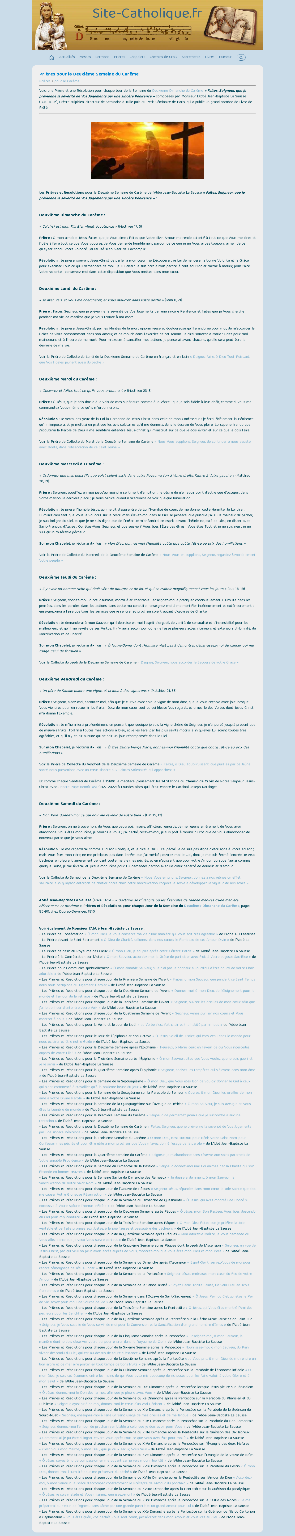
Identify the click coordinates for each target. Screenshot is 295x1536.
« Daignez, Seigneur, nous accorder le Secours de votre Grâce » (188, 662)
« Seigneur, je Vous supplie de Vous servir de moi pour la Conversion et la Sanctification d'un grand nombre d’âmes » (132, 1325)
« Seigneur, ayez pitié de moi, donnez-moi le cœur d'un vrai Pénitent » (110, 1404)
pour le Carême (67, 81)
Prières (119, 57)
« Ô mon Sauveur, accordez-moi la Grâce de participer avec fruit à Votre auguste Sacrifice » (177, 957)
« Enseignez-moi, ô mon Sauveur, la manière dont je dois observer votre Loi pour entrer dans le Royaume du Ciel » (141, 1339)
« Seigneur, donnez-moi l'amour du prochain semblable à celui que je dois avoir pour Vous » (112, 1427)
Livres (209, 57)
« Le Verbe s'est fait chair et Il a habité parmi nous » (179, 1025)
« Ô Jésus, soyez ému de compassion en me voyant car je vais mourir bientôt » (103, 1461)
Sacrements (191, 57)
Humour (225, 57)
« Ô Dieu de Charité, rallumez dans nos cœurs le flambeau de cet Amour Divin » (165, 940)
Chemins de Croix (163, 57)
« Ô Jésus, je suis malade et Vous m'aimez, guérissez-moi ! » (87, 1495)
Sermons (102, 57)
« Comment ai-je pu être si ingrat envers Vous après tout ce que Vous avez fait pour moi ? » (114, 1438)
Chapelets (137, 57)
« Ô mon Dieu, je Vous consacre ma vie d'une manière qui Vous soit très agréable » (151, 934)
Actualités (67, 57)
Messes (85, 57)
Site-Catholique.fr (147, 14)
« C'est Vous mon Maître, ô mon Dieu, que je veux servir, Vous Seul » (94, 1449)
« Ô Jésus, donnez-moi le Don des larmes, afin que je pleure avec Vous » (97, 1393)
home (52, 58)
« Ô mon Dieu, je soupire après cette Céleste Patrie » (152, 951)
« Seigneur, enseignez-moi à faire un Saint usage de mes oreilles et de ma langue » (125, 1415)
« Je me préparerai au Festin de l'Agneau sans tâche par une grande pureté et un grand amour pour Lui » (144, 1503)
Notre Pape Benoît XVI (78, 787)
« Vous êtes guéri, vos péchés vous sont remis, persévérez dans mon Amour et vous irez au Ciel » (141, 1517)
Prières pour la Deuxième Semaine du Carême (89, 74)
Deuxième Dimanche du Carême (177, 91)
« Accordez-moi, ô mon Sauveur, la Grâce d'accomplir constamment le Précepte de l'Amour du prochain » (145, 1481)
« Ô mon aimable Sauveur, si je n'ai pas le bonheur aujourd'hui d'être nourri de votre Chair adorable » (146, 971)
